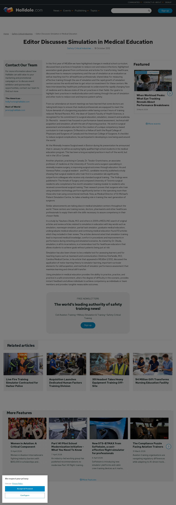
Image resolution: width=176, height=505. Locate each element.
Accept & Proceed (25, 489)
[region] (25, 489)
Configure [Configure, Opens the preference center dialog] (24, 495)
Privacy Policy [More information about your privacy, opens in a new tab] (17, 484)
